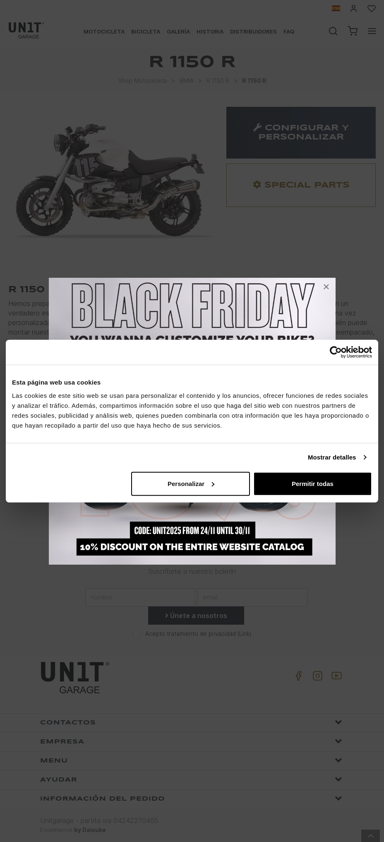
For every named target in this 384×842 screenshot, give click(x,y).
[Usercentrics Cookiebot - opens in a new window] (336, 352)
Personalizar (191, 483)
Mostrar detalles (332, 457)
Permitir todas (313, 483)
